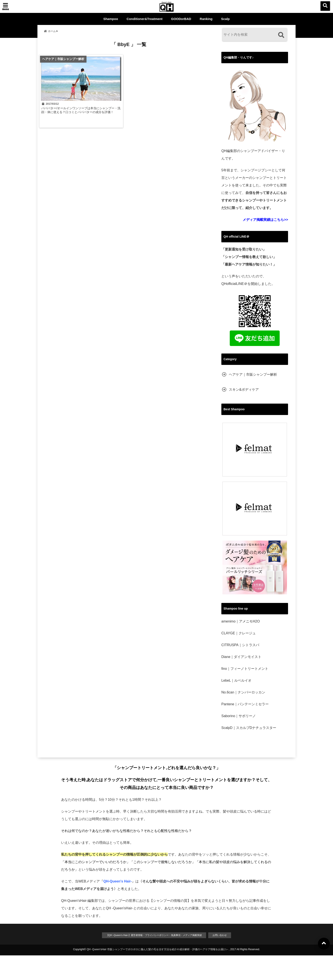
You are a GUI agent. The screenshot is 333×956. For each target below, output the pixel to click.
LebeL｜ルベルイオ (236, 680)
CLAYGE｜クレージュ (238, 633)
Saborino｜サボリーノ (238, 716)
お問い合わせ (228, 935)
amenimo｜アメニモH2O (240, 621)
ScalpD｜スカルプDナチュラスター (248, 728)
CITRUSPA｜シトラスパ (240, 645)
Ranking (206, 19)
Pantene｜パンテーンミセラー (245, 704)
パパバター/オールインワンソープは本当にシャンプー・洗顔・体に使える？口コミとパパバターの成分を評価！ (81, 116)
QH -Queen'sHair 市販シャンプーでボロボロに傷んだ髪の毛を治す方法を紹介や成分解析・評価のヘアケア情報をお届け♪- (157, 949)
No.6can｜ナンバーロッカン (243, 692)
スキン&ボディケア (244, 389)
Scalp (225, 19)
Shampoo (110, 19)
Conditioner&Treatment (145, 19)
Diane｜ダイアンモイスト (241, 657)
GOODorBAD (181, 19)
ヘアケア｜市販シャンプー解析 (253, 374)
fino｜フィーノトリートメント (244, 668)
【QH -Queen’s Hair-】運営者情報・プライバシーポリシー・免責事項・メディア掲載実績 (152, 935)
